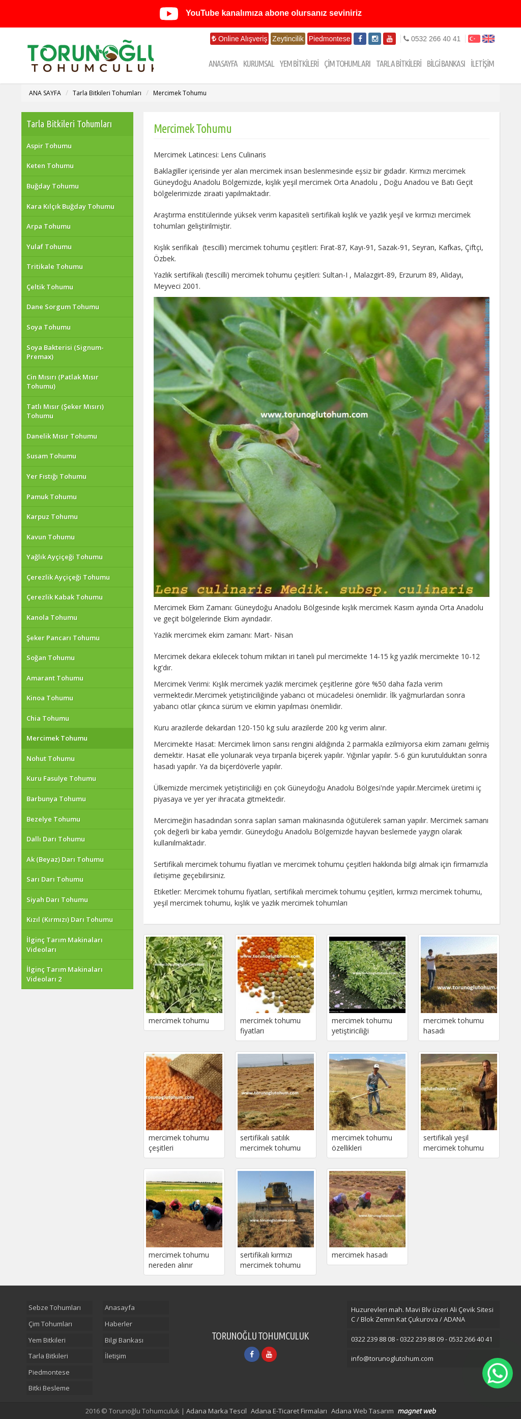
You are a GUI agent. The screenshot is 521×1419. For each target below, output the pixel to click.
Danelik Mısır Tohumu (61, 436)
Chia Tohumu (47, 718)
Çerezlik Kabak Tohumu (64, 597)
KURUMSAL (258, 63)
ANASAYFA (223, 63)
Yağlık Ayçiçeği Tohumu (64, 556)
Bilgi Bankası (124, 1340)
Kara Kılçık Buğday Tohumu (70, 206)
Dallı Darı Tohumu (55, 838)
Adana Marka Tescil (216, 1410)
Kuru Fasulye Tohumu (61, 778)
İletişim (115, 1355)
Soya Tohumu (48, 327)
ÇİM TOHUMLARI (347, 63)
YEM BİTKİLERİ (299, 63)
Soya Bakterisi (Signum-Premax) (65, 352)
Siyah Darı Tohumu (57, 899)
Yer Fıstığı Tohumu (56, 476)
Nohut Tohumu (50, 758)
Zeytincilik (287, 39)
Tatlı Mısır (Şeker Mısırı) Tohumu (65, 411)
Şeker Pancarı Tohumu (63, 637)
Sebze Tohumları (54, 1307)
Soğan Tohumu (50, 657)
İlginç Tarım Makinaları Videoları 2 (64, 974)
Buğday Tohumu (52, 185)
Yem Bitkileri (47, 1340)
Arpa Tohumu (48, 226)
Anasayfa (120, 1307)
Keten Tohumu (50, 165)
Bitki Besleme (49, 1388)
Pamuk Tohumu (51, 496)
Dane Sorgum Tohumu (62, 306)
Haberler (118, 1323)
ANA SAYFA (45, 93)
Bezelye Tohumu (53, 819)
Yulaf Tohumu (49, 246)
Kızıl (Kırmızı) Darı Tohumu (69, 919)
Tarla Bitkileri (48, 1355)
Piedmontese (330, 39)
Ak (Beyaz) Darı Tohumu (65, 859)
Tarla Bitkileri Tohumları (107, 93)
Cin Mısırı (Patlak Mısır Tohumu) (62, 381)
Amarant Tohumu (54, 678)
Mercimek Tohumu (180, 93)
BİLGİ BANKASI (446, 63)
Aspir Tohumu (49, 145)
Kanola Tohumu (51, 617)
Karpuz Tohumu (52, 516)
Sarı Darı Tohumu (54, 879)
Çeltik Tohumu (49, 286)
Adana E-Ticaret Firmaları (289, 1410)
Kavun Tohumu (50, 536)
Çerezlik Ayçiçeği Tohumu (68, 577)
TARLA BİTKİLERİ (398, 63)
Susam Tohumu (51, 455)
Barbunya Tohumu (56, 798)
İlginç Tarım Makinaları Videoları (64, 944)
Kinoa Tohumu (49, 697)
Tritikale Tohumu (54, 266)
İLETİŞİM (482, 63)
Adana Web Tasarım (362, 1410)
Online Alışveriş (239, 39)
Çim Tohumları (50, 1323)
